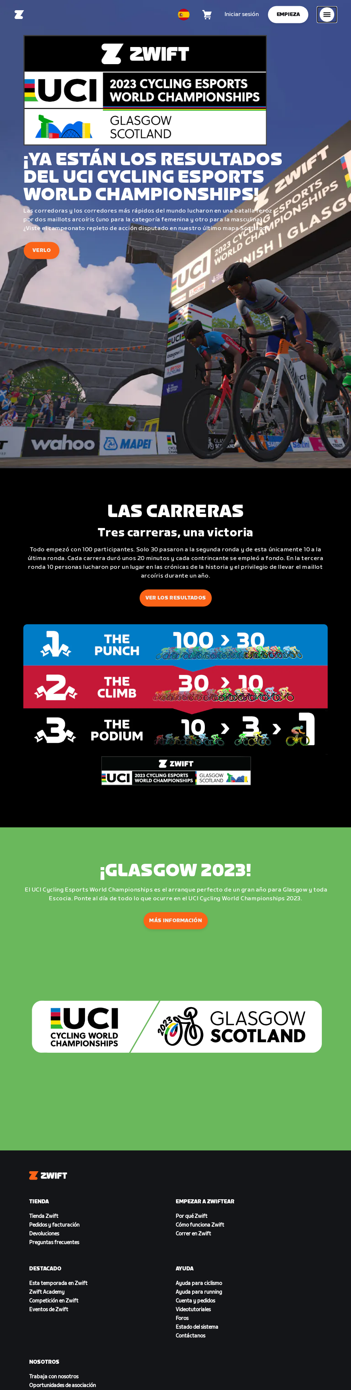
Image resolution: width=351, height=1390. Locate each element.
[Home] (19, 14)
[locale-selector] (184, 14)
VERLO (41, 250)
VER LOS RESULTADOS (175, 598)
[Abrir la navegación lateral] (326, 14)
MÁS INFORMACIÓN (175, 920)
